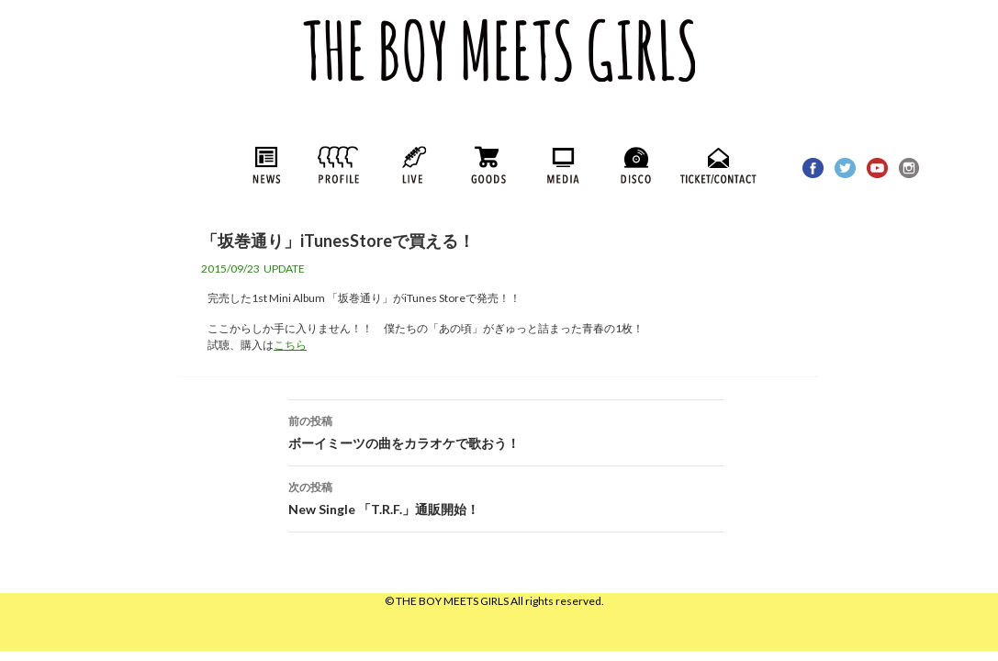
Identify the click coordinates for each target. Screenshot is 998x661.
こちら (290, 345)
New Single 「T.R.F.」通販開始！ (505, 496)
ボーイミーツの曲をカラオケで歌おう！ (505, 430)
